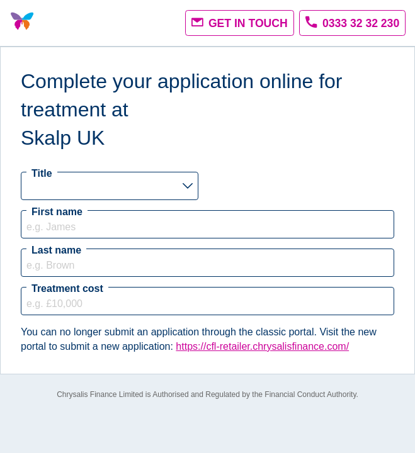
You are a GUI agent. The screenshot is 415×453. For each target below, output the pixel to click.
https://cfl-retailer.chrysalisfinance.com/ (262, 346)
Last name (56, 250)
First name (56, 211)
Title (41, 173)
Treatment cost (67, 288)
